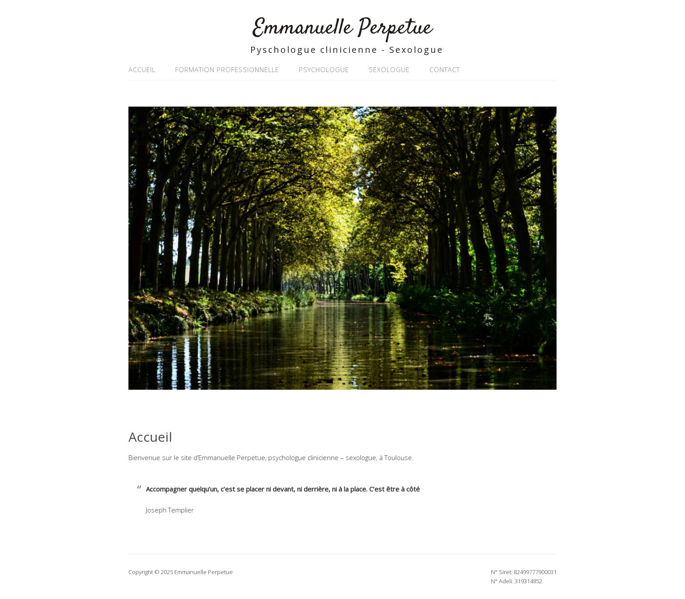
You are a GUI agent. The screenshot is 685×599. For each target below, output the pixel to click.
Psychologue (324, 69)
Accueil (142, 69)
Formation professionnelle (227, 69)
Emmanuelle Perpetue (342, 28)
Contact (444, 69)
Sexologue (389, 69)
